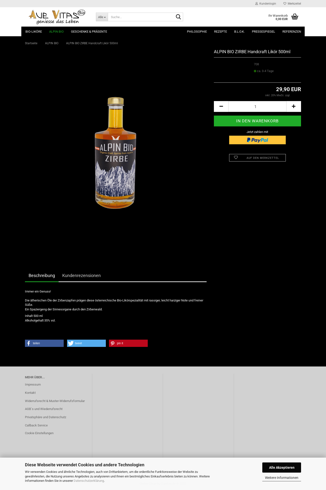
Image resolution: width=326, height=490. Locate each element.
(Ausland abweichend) (267, 75)
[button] (221, 106)
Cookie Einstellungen (39, 433)
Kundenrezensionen (81, 275)
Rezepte (220, 31)
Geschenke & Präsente (89, 31)
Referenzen (291, 31)
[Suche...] (102, 17)
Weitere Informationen (281, 478)
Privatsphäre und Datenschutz (45, 417)
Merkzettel (292, 3)
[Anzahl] (257, 106)
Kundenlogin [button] (265, 3)
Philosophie (197, 31)
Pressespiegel (263, 31)
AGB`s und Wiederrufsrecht (43, 409)
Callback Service (36, 425)
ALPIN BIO (56, 31)
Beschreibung (42, 275)
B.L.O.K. (239, 31)
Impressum (33, 384)
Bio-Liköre (33, 31)
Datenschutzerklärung (89, 481)
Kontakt (30, 393)
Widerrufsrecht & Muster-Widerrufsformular (55, 401)
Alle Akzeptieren (282, 467)
